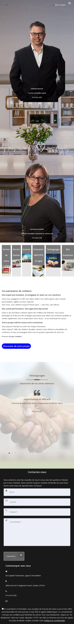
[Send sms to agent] (7, 5)
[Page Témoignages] (37, 401)
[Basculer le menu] (69, 3)
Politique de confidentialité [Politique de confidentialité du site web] (54, 620)
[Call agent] (3, 5)
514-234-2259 (10, 595)
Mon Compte (59, 5)
